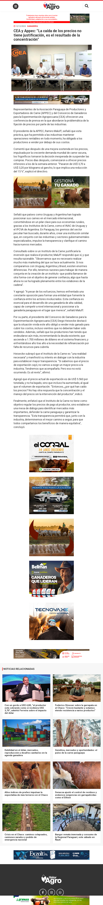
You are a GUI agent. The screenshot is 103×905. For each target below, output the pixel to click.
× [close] (86, 897)
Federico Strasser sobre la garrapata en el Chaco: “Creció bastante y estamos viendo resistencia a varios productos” (76, 708)
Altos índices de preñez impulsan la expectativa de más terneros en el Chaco (26, 793)
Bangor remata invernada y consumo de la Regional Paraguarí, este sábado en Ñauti (76, 837)
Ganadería (32, 26)
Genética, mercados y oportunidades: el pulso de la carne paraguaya (76, 751)
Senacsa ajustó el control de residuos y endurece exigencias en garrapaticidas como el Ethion (76, 795)
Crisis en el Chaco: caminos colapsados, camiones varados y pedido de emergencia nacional (26, 837)
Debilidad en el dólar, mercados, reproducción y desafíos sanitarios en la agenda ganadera (26, 753)
